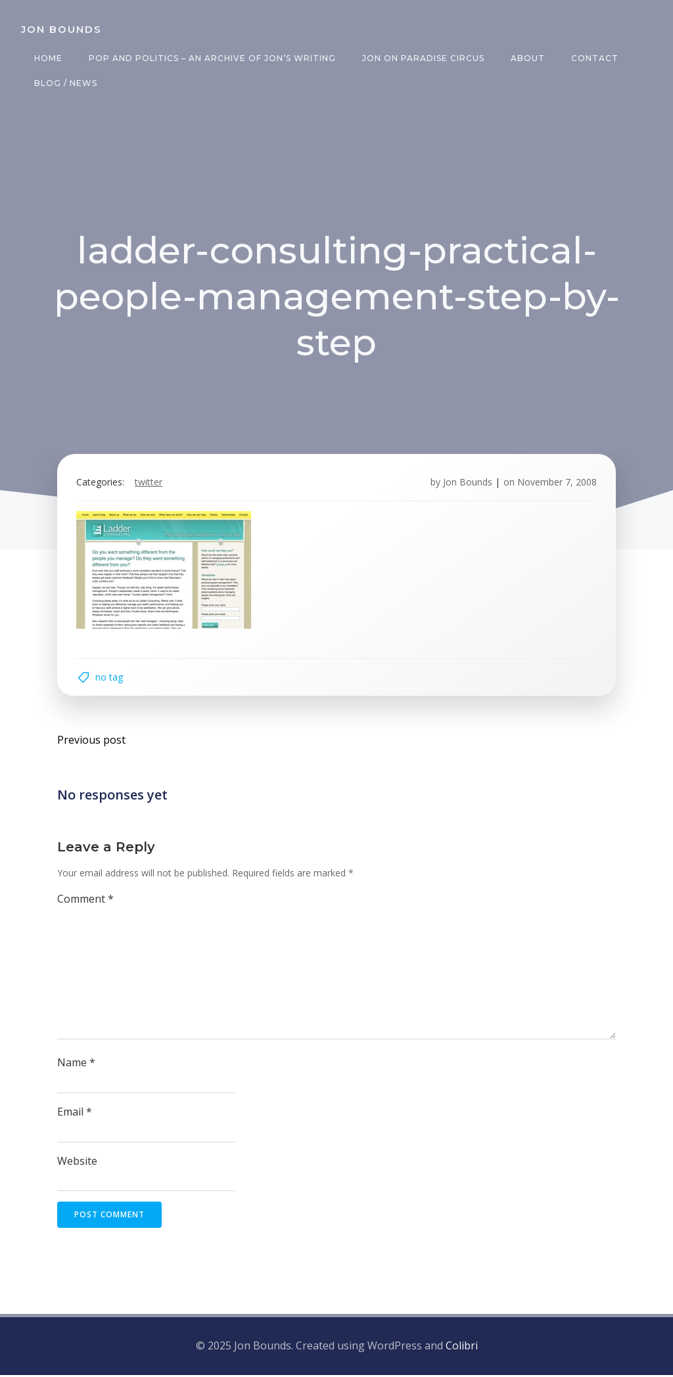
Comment (85, 900)
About (528, 58)
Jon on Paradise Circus (423, 58)
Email (74, 1113)
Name (76, 1064)
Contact (594, 58)
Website (77, 1163)
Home (48, 58)
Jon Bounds (467, 483)
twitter (149, 483)
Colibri (462, 1347)
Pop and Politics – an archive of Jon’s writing (212, 58)
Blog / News (65, 83)
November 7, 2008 (556, 483)
